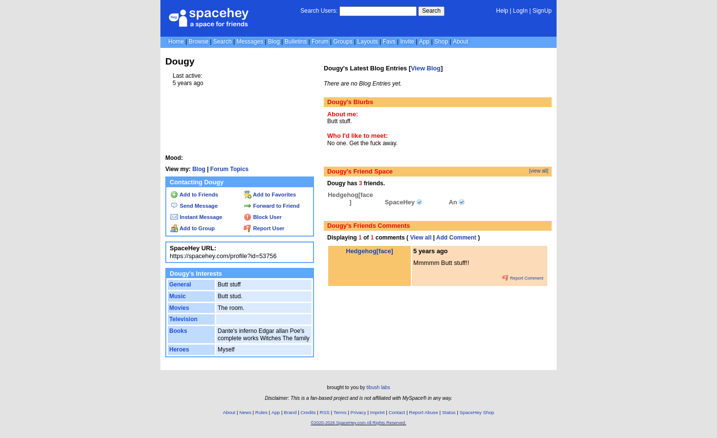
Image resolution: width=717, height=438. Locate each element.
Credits (308, 412)
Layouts (368, 41)
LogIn (520, 10)
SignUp (542, 10)
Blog (274, 41)
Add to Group (192, 228)
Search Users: (318, 10)
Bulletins (296, 41)
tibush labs (378, 387)
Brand (290, 412)
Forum (320, 41)
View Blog (426, 68)
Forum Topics (229, 169)
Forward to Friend (271, 206)
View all (420, 237)
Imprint (377, 412)
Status (449, 412)
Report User (264, 228)
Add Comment (456, 237)
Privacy (358, 412)
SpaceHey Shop (477, 412)
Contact (397, 412)
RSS (325, 412)
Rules (261, 412)
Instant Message (196, 217)
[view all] (538, 171)
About (460, 41)
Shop (441, 41)
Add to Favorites (270, 194)
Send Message (194, 206)
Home (176, 41)
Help (502, 10)
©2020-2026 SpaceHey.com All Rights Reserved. (358, 422)
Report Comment (522, 278)
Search (431, 10)
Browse (198, 41)
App (424, 41)
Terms (340, 412)
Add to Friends (194, 194)
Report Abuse (423, 412)
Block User (263, 217)
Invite (407, 41)
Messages (249, 41)
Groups (342, 41)
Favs (388, 41)
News (245, 412)
